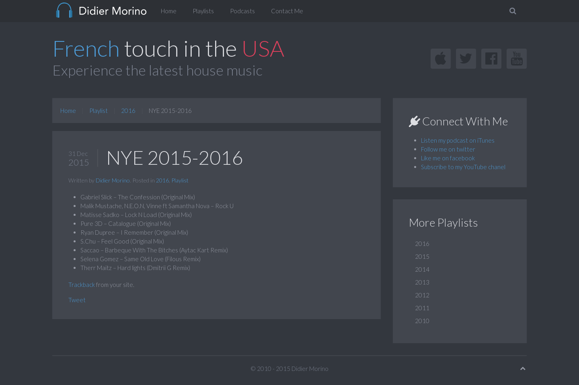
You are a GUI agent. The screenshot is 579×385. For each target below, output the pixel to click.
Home (169, 10)
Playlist (98, 110)
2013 (422, 282)
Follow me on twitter (448, 149)
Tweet (77, 299)
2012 (422, 295)
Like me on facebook (448, 158)
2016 (128, 110)
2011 (422, 307)
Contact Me (287, 10)
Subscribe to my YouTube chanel (463, 166)
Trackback (81, 284)
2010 (422, 320)
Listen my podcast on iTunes (458, 140)
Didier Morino (113, 180)
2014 (422, 269)
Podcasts (242, 10)
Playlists (203, 10)
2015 (422, 256)
